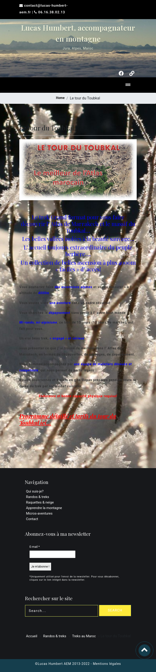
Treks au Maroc (84, 636)
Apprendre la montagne (44, 508)
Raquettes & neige (40, 502)
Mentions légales (107, 664)
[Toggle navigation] (128, 85)
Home (60, 98)
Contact (32, 519)
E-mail (34, 546)
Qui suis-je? (34, 491)
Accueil (31, 636)
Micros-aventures (39, 513)
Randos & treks (37, 497)
